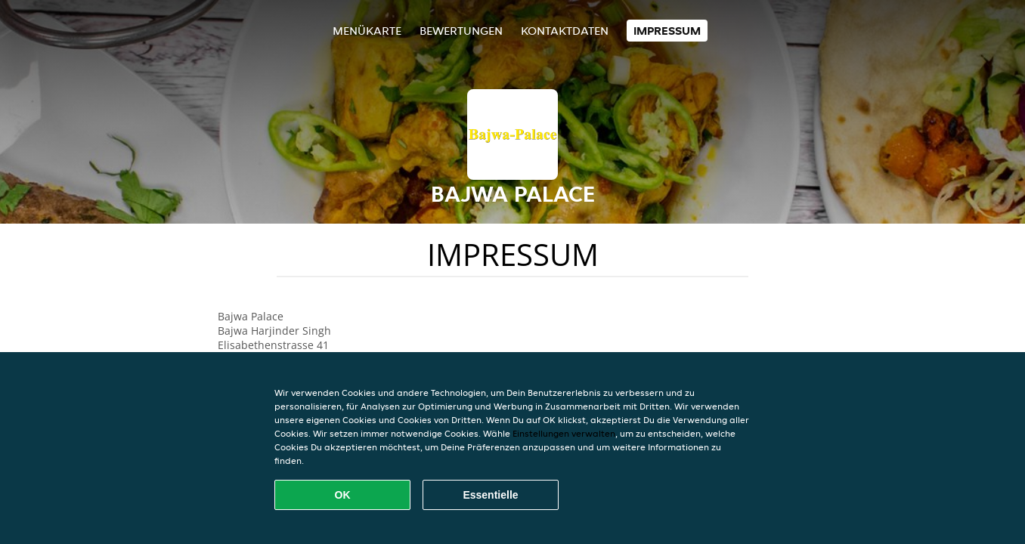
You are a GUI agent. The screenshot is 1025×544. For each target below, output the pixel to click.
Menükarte (367, 31)
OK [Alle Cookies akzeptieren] (343, 495)
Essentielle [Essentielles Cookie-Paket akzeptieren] (490, 495)
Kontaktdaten (564, 31)
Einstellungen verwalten (563, 433)
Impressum (667, 31)
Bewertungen (461, 31)
